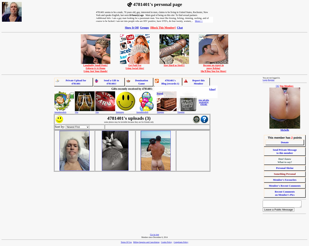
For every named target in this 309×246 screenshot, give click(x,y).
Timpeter (160, 112)
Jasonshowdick (60, 112)
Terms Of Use (126, 243)
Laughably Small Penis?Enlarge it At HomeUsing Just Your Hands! (95, 67)
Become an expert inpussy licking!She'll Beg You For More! (213, 67)
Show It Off (132, 27)
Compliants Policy (181, 243)
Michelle (284, 130)
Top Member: (287, 86)
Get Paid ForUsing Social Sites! (135, 66)
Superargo (120, 112)
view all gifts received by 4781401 (203, 102)
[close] (212, 89)
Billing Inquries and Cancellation (146, 243)
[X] (277, 86)
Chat (180, 27)
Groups (144, 27)
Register (271, 80)
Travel (159, 93)
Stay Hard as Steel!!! (174, 64)
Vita (76, 112)
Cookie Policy (166, 243)
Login (265, 80)
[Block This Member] (163, 27)
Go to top (154, 235)
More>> (199, 21)
